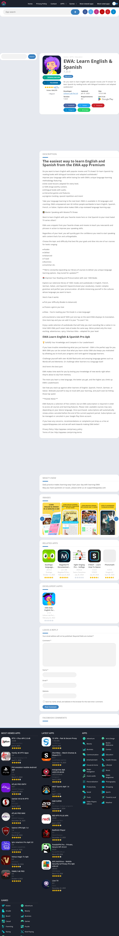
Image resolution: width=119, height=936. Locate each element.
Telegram (69, 110)
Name (45, 670)
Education (78, 57)
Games (72, 4)
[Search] (41, 12)
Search (32, 57)
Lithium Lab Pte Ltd (71, 93)
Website (45, 691)
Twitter (83, 105)
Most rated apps (103, 4)
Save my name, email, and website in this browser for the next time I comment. (74, 702)
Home (30, 4)
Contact (54, 4)
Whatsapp (83, 110)
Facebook (69, 105)
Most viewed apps (86, 4)
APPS (62, 4)
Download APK (51, 77)
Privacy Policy (41, 4)
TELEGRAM (50, 83)
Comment (47, 640)
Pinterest (97, 105)
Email (45, 680)
